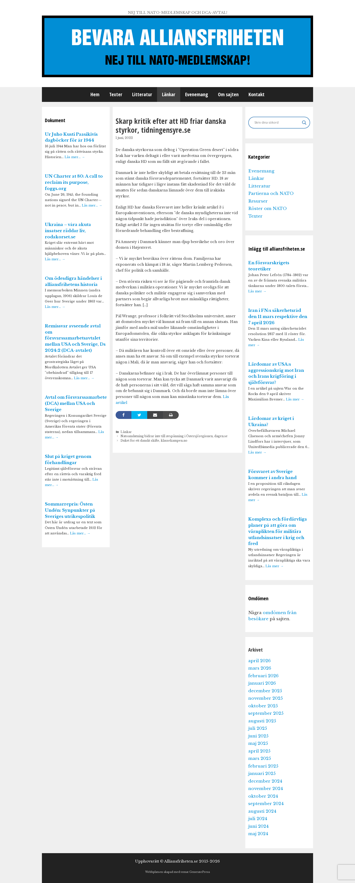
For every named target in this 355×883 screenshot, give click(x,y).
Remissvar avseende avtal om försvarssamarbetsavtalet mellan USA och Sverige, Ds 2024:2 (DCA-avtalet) (75, 338)
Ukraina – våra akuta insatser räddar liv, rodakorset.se (68, 231)
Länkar (168, 94)
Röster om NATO (267, 208)
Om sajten (228, 94)
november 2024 (265, 788)
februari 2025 (263, 766)
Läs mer (257, 291)
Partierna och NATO (271, 193)
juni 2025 (258, 736)
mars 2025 (259, 758)
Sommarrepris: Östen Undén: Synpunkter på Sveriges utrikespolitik (70, 510)
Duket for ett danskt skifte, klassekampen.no (154, 440)
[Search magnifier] (304, 122)
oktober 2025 (263, 706)
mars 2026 (259, 668)
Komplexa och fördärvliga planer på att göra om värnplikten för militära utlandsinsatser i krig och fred (277, 531)
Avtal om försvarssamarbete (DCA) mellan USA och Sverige (76, 403)
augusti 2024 (262, 811)
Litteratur (142, 94)
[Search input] (277, 122)
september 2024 (266, 803)
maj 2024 (258, 833)
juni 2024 (258, 826)
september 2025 (266, 713)
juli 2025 (257, 728)
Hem (94, 94)
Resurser (258, 201)
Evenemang (196, 94)
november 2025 (265, 698)
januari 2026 (262, 683)
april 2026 (259, 660)
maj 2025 (258, 743)
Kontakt (256, 94)
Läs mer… (75, 157)
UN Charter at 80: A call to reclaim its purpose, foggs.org (74, 182)
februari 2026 (263, 675)
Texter (115, 94)
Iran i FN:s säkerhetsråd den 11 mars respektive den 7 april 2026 (277, 316)
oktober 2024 (263, 796)
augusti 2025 (262, 721)
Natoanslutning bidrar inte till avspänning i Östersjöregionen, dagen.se (174, 436)
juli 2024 (257, 818)
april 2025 (259, 751)
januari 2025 (262, 773)
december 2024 (265, 781)
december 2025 (265, 691)
